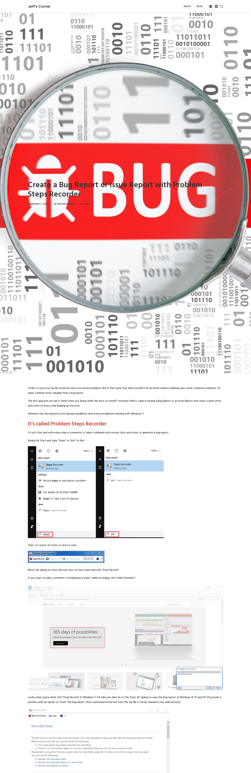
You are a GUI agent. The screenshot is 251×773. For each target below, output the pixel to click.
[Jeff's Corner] (39, 6)
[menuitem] (187, 6)
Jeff (87, 189)
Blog (200, 6)
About (187, 6)
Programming (66, 189)
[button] (211, 6)
